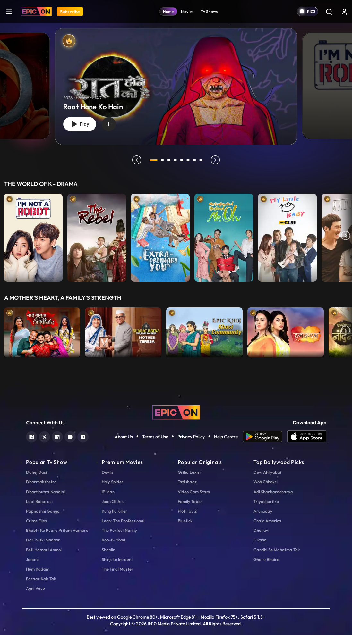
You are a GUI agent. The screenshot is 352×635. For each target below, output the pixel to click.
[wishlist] (109, 124)
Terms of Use (155, 436)
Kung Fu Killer (114, 511)
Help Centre (226, 436)
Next (345, 236)
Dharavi (261, 530)
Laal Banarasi (39, 501)
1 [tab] (154, 160)
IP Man (108, 491)
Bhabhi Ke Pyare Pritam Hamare (57, 530)
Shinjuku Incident (117, 559)
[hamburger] (9, 11)
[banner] (176, 86)
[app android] (265, 436)
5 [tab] (182, 160)
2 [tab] (162, 160)
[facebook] (31, 436)
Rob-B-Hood (113, 539)
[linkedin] (57, 436)
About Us (124, 436)
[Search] (328, 11)
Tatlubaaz (187, 481)
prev (137, 160)
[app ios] (306, 436)
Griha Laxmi (189, 472)
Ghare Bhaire (266, 559)
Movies (187, 11)
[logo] (176, 412)
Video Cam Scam (194, 491)
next (216, 160)
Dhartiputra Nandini (45, 491)
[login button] (344, 12)
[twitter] (44, 436)
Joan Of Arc (113, 501)
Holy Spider (113, 481)
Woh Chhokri (265, 481)
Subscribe (70, 11)
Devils (107, 472)
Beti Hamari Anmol (44, 549)
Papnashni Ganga (43, 511)
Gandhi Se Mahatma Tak (276, 549)
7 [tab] (194, 160)
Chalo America (267, 520)
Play (79, 124)
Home (168, 11)
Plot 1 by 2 (187, 511)
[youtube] (70, 436)
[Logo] (36, 11)
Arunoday (262, 511)
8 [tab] (201, 160)
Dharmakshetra (41, 481)
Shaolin (108, 549)
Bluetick (185, 520)
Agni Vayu (35, 588)
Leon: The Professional (123, 520)
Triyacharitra (266, 501)
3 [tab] (169, 160)
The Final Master (117, 569)
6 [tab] (188, 160)
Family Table (190, 501)
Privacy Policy (191, 436)
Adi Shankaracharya (273, 491)
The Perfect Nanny (119, 530)
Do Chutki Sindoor (43, 539)
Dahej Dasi (36, 472)
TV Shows (209, 11)
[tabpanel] (176, 81)
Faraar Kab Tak (41, 578)
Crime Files (36, 520)
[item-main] (33, 236)
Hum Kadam (37, 569)
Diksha (260, 539)
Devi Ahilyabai (267, 472)
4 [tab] (175, 160)
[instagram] (83, 436)
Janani (32, 559)
